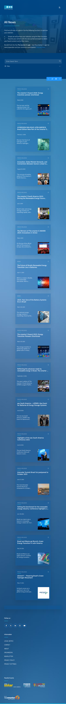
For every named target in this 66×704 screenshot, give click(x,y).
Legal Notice (8, 641)
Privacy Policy (9, 660)
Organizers (8, 652)
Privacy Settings (10, 664)
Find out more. (40, 47)
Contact (7, 645)
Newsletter (8, 656)
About (6, 648)
